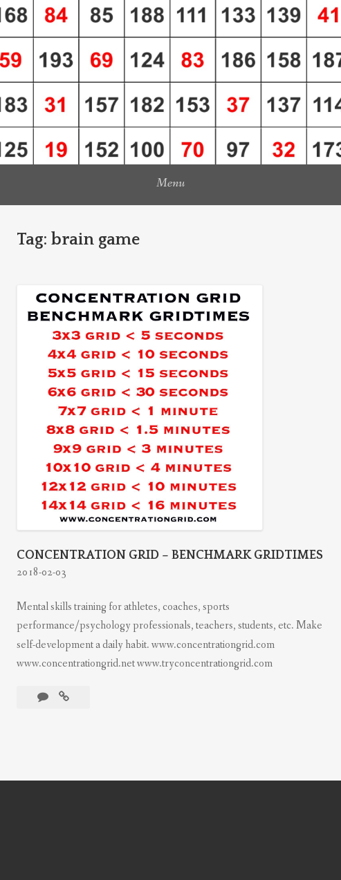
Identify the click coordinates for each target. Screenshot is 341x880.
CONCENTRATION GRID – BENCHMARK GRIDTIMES (170, 555)
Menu (170, 183)
